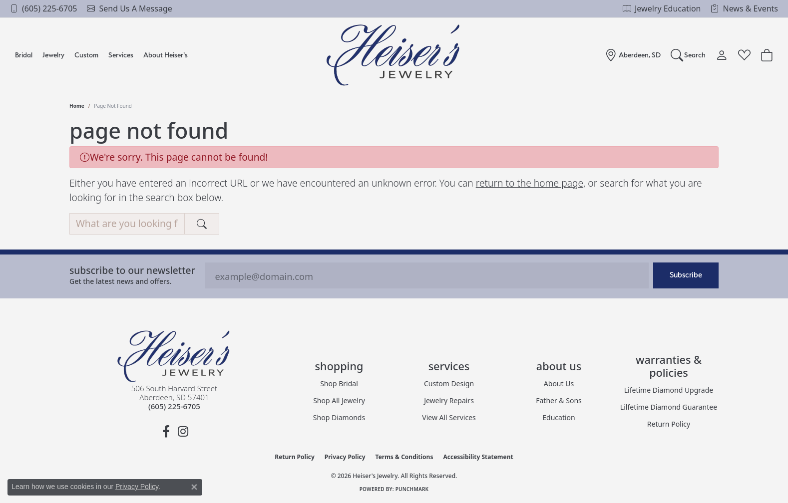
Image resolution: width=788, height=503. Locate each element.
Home (76, 105)
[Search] (688, 54)
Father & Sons (559, 400)
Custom (86, 54)
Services (120, 54)
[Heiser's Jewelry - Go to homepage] (174, 356)
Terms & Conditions (404, 457)
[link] (43, 8)
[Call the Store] (174, 406)
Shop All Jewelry (339, 400)
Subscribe (686, 274)
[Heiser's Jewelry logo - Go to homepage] (394, 55)
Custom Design (449, 383)
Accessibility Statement (478, 457)
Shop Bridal (339, 383)
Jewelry (53, 54)
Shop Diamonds (339, 417)
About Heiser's (165, 54)
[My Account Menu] (722, 54)
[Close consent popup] (194, 487)
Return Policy (668, 424)
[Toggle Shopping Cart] (767, 54)
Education (558, 417)
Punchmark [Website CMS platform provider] (412, 489)
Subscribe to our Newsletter (132, 270)
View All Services (449, 417)
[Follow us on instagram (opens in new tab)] (183, 432)
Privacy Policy (345, 457)
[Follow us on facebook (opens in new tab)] (166, 432)
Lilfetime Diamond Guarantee (668, 407)
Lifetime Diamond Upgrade (668, 390)
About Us (559, 383)
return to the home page (529, 183)
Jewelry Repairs (449, 400)
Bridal (23, 54)
